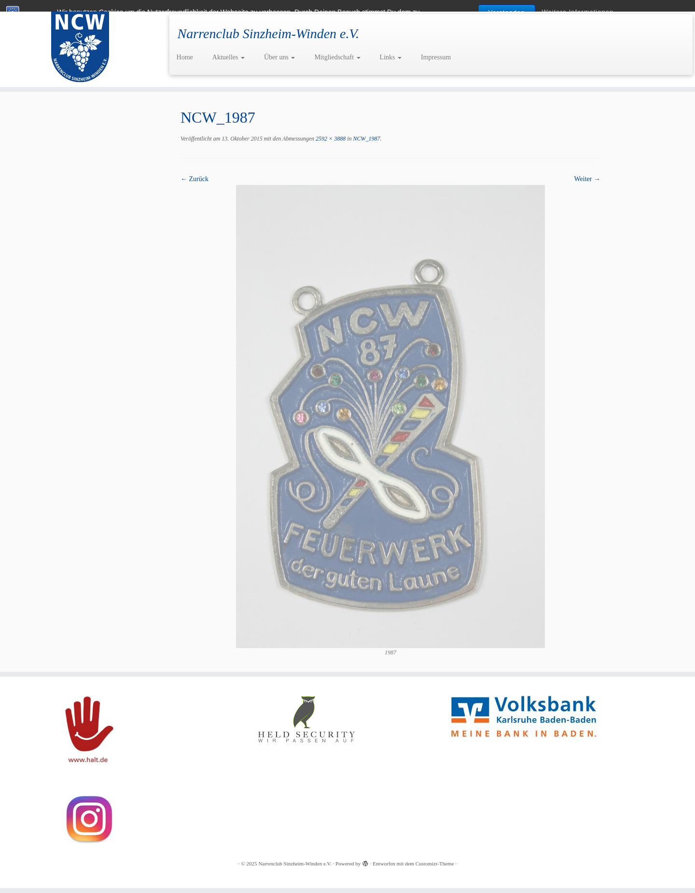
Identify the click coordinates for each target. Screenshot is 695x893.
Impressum (436, 57)
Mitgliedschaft (337, 57)
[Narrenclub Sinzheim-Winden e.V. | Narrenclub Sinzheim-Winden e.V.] (80, 43)
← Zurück (194, 179)
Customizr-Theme (435, 863)
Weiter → (587, 179)
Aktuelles (228, 57)
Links (391, 57)
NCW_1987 (366, 138)
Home (185, 57)
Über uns (279, 57)
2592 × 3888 (330, 138)
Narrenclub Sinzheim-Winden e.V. (294, 863)
